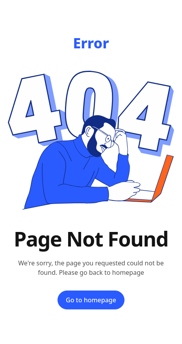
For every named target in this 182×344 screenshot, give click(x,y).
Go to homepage (91, 300)
